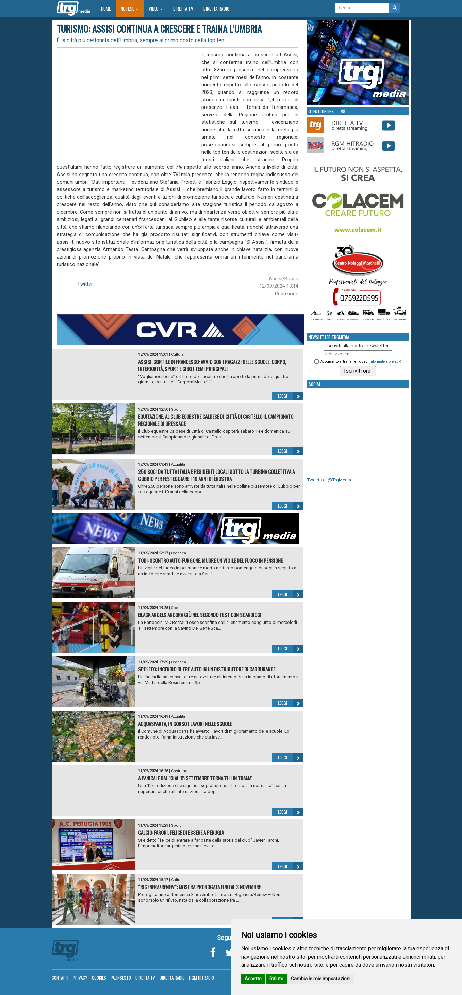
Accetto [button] (253, 978)
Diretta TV (183, 8)
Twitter (85, 284)
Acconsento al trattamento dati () (360, 361)
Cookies (99, 977)
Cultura (177, 354)
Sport (176, 409)
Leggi (290, 396)
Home (108, 8)
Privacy (80, 977)
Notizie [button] (129, 8)
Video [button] (156, 8)
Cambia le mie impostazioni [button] (320, 978)
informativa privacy (385, 361)
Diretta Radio (216, 8)
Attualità (178, 464)
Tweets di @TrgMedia (329, 479)
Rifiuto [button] (276, 978)
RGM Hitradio (201, 977)
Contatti (60, 977)
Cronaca (178, 553)
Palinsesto (121, 977)
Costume (179, 771)
